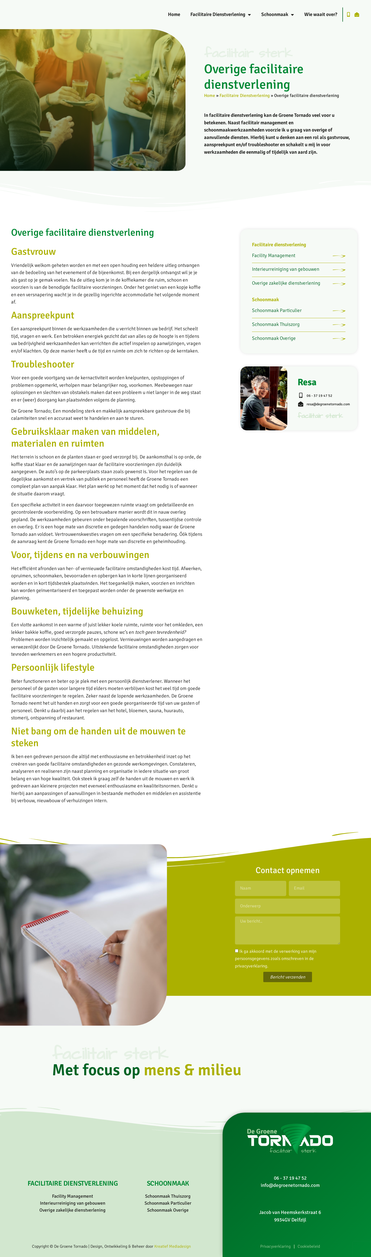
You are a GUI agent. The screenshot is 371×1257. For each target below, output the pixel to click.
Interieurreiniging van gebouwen (285, 276)
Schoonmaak (277, 15)
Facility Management (273, 258)
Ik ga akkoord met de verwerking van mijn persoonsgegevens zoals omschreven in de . (275, 958)
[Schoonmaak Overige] (336, 365)
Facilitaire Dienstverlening (220, 15)
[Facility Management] (336, 258)
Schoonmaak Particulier (277, 327)
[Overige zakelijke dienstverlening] (336, 295)
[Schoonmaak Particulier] (336, 327)
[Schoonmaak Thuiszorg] (336, 346)
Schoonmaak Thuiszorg (276, 345)
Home (174, 14)
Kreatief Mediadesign (172, 1246)
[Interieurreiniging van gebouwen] (336, 277)
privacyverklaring (251, 965)
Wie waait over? (320, 14)
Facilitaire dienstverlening (279, 245)
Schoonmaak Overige (274, 364)
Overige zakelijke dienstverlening (286, 295)
